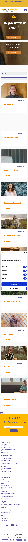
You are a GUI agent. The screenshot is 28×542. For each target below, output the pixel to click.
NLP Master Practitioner (6, 487)
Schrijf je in (14, 430)
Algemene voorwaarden (12, 535)
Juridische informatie (8, 534)
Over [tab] (23, 256)
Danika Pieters (9, 104)
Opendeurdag (4, 520)
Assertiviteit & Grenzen (6, 471)
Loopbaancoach (4, 503)
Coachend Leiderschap (6, 468)
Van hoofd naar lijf (5, 469)
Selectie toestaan (14, 288)
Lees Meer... (7, 110)
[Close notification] (26, 4)
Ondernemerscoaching (6, 447)
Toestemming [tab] (5, 256)
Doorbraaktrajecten (5, 450)
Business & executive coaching (8, 449)
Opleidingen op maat (6, 512)
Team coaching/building (6, 510)
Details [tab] (14, 256)
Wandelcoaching (5, 452)
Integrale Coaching (5, 477)
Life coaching (4, 444)
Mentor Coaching (5, 481)
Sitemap (18, 535)
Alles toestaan (14, 284)
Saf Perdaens (8, 334)
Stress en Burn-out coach (7, 495)
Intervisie (3, 479)
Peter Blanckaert (10, 400)
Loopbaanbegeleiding (6, 442)
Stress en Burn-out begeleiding (8, 493)
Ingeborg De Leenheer (12, 236)
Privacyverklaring (16, 534)
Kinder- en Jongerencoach (7, 462)
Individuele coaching (6, 509)
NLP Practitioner (5, 485)
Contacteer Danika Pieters (13, 37)
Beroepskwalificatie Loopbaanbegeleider (10, 504)
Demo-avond (4, 517)
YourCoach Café (4, 518)
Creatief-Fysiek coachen (6, 458)
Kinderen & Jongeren (6, 473)
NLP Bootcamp (4, 488)
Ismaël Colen (8, 367)
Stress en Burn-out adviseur (7, 496)
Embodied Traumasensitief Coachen (9, 463)
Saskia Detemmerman (11, 137)
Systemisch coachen (5, 457)
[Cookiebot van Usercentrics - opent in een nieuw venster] (21, 252)
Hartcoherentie (4, 498)
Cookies (21, 534)
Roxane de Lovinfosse (11, 170)
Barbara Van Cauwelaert (12, 203)
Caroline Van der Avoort (12, 301)
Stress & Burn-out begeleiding (8, 446)
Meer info (14, 5)
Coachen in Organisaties (6, 460)
